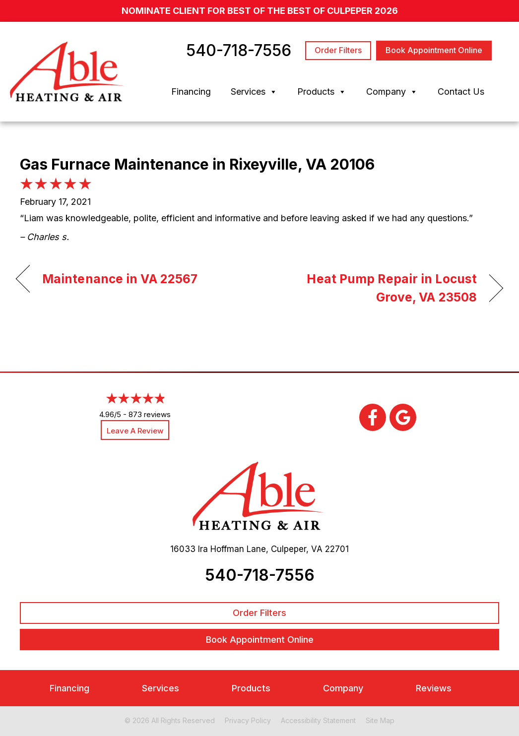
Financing (191, 91)
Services (254, 92)
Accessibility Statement (318, 720)
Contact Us (461, 91)
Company (392, 92)
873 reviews (150, 414)
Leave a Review (135, 430)
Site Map (380, 720)
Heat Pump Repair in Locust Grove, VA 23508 (375, 288)
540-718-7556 (260, 575)
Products (321, 92)
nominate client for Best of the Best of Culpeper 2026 (260, 10)
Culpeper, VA (297, 549)
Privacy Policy (248, 720)
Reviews (434, 688)
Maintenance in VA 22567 (119, 278)
